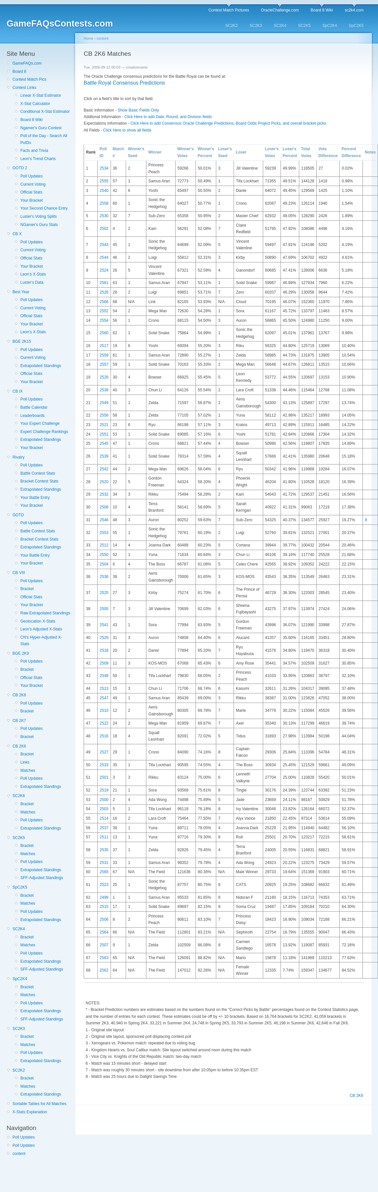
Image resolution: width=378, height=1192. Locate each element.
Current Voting (33, 184)
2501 (104, 777)
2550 (104, 554)
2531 (104, 862)
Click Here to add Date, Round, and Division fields (168, 116)
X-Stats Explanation (29, 1112)
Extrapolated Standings (40, 365)
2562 (104, 970)
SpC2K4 (330, 25)
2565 (104, 872)
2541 (104, 625)
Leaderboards (32, 415)
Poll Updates (31, 176)
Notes (370, 152)
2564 (104, 932)
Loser (241, 152)
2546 (104, 520)
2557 (104, 364)
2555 (104, 181)
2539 (104, 456)
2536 (104, 576)
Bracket (27, 588)
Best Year (20, 292)
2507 (104, 945)
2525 (104, 592)
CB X (17, 234)
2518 (104, 650)
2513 (104, 688)
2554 (104, 320)
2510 (104, 710)
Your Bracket (31, 200)
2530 (104, 216)
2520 (104, 482)
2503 (104, 809)
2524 (104, 270)
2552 (104, 311)
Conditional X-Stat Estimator (45, 111)
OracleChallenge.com (280, 10)
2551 (104, 434)
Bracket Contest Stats (39, 481)
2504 (104, 564)
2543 (104, 244)
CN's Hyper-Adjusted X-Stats (41, 640)
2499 (104, 897)
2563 (104, 958)
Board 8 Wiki (322, 10)
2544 (104, 257)
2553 (104, 532)
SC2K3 (256, 25)
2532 (104, 494)
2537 (104, 828)
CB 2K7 (19, 720)
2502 (104, 228)
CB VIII (18, 572)
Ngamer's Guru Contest (41, 128)
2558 (104, 203)
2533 (104, 765)
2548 (104, 675)
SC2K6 (18, 795)
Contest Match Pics (29, 79)
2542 (104, 469)
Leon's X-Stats (33, 274)
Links (25, 762)
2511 (104, 837)
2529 (104, 637)
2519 (104, 790)
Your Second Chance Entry (44, 208)
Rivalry (18, 457)
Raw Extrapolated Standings (45, 613)
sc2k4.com (354, 10)
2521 (104, 424)
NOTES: (93, 1003)
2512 (104, 545)
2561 (104, 282)
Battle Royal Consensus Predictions (124, 83)
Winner (155, 152)
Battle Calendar (34, 407)
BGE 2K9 (20, 653)
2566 (104, 301)
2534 (104, 168)
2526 (104, 292)
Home (88, 38)
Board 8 (19, 71)
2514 (104, 818)
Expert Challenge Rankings (44, 431)
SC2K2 (231, 25)
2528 (104, 377)
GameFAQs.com (27, 63)
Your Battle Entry (35, 497)
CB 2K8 (19, 695)
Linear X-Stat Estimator (40, 95)
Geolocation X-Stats (37, 621)
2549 (104, 403)
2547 (104, 698)
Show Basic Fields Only (138, 110)
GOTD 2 (19, 168)
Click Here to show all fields (127, 130)
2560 (104, 333)
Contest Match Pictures (228, 10)
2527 (104, 752)
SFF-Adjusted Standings (41, 877)
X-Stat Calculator (35, 103)
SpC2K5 (356, 25)
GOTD (18, 515)
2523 (104, 884)
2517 (104, 345)
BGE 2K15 (21, 341)
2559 (104, 355)
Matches (27, 770)
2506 (104, 919)
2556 (104, 415)
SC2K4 (280, 25)
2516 (104, 736)
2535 (104, 850)
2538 (104, 390)
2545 (104, 443)
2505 (104, 608)
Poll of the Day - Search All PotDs (43, 139)
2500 (104, 799)
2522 (104, 723)
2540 (104, 190)
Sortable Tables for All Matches (39, 1103)
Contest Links (24, 87)
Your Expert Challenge (40, 423)
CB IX (17, 391)
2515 (104, 906)
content (18, 1153)
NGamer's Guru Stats (39, 224)
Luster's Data (31, 282)
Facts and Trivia (34, 150)
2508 (104, 507)
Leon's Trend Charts (38, 158)
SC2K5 (304, 25)
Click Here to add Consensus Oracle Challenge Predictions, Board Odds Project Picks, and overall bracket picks (228, 123)
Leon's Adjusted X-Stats (41, 629)
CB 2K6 (19, 746)
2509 (104, 663)
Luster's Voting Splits (38, 216)
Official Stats (31, 192)
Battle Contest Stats (37, 473)
